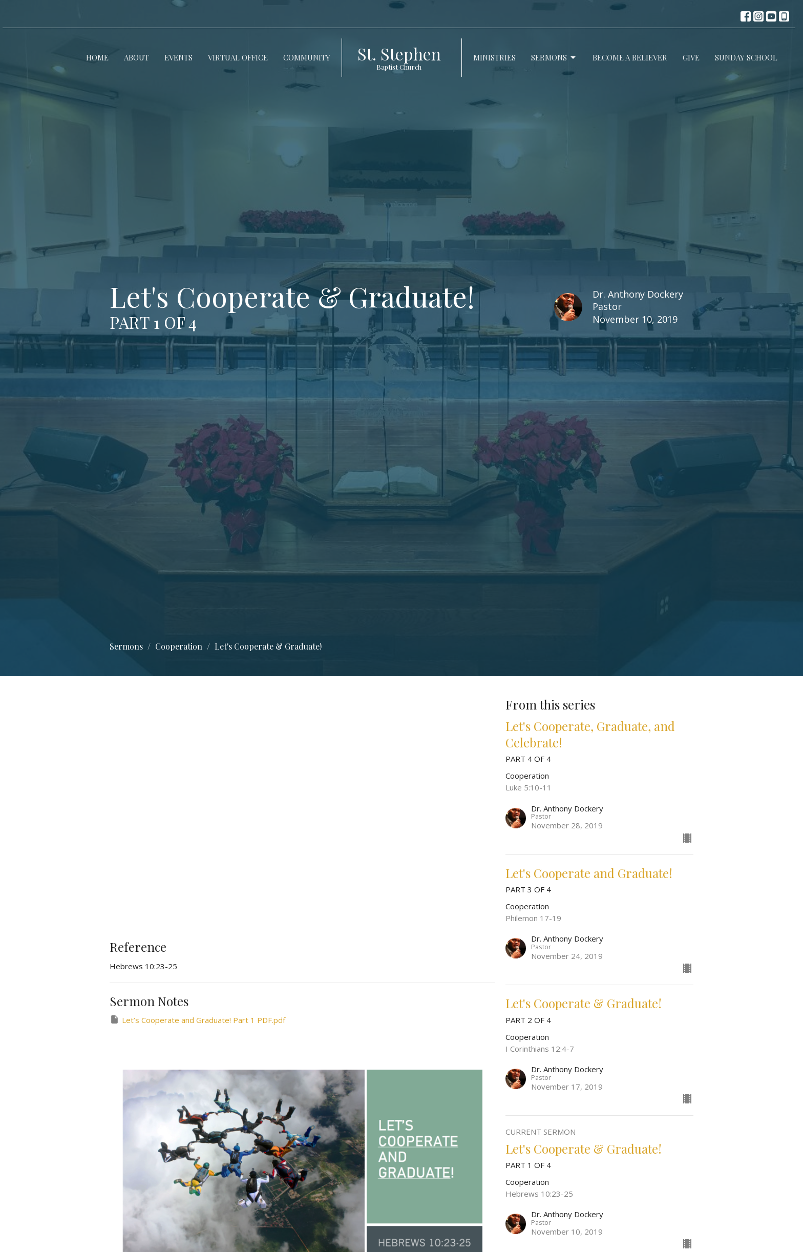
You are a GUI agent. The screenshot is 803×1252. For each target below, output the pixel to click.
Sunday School (746, 57)
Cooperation (178, 646)
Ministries (494, 57)
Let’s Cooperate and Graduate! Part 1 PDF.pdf (197, 1019)
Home (97, 57)
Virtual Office (238, 57)
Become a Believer (630, 57)
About (136, 57)
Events (178, 57)
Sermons (554, 57)
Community (306, 57)
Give (691, 57)
